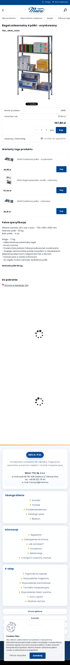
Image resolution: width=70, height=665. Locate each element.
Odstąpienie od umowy (36, 539)
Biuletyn (36, 518)
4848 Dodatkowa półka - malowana (33, 201)
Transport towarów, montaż (36, 557)
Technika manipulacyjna (36, 587)
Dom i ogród (36, 596)
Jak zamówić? (36, 544)
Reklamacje (36, 553)
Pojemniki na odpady (36, 573)
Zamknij (37, 655)
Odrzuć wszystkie (17, 655)
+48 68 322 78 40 (37, 479)
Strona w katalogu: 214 (15, 285)
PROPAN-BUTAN (36, 601)
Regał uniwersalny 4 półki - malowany (17, 336)
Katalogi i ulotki (36, 514)
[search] (65, 10)
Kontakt (36, 500)
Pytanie (36, 505)
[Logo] (35, 10)
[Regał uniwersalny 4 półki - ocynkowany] (35, 67)
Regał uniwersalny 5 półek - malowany (51, 336)
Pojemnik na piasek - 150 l (17, 403)
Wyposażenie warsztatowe (36, 583)
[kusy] (42, 130)
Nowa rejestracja (61, 2)
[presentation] (3, 330)
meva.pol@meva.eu (38, 482)
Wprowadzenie (9, 18)
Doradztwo (36, 548)
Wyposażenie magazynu (31, 18)
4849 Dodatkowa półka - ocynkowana (34, 159)
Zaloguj (47, 2)
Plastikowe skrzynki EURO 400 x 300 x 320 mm (51, 402)
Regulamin (36, 534)
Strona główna (35, 611)
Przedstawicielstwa (36, 509)
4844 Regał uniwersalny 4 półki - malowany (37, 180)
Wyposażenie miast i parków (36, 592)
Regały (50, 18)
